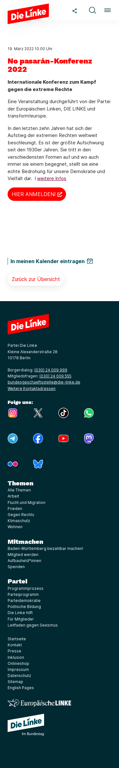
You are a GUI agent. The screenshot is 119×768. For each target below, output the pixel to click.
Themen (20, 483)
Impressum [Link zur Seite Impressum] (18, 669)
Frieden (15, 508)
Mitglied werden (23, 554)
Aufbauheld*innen (24, 560)
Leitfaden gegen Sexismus (33, 625)
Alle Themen (19, 490)
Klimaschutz (19, 520)
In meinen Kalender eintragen (47, 261)
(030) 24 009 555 (55, 376)
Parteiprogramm (23, 594)
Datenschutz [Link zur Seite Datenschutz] (19, 675)
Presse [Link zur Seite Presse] (14, 651)
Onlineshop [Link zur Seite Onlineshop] (18, 663)
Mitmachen (25, 541)
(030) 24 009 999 (50, 370)
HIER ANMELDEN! (34, 194)
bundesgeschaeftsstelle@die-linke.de (44, 382)
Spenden (16, 566)
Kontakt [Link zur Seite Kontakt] (15, 645)
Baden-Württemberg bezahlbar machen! (45, 548)
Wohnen (15, 526)
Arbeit (13, 496)
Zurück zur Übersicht (36, 279)
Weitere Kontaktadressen (32, 388)
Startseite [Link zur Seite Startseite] (17, 638)
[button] (92, 10)
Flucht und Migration (26, 502)
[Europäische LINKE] (39, 703)
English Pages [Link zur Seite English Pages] (21, 687)
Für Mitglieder (21, 619)
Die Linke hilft (20, 612)
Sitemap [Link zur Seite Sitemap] (15, 681)
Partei (17, 581)
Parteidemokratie (24, 600)
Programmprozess (25, 588)
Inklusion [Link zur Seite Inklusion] (16, 657)
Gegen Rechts (21, 514)
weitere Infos (51, 178)
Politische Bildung (24, 606)
